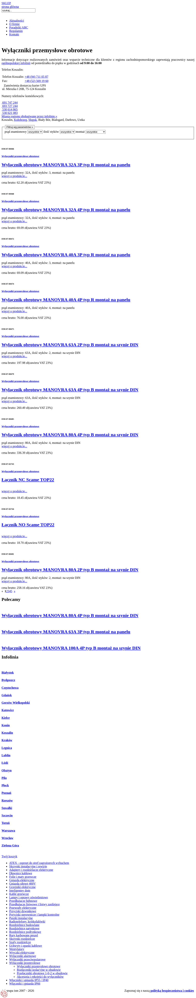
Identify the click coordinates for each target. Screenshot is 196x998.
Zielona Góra (10, 845)
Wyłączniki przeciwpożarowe (27, 959)
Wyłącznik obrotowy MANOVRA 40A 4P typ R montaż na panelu (66, 299)
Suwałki (7, 808)
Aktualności (16, 20)
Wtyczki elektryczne (21, 952)
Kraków (7, 740)
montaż (80, 131)
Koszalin (7, 732)
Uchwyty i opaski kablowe (25, 945)
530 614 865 (10, 109)
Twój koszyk (9, 856)
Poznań (6, 792)
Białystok (8, 672)
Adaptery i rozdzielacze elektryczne (31, 869)
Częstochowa (10, 687)
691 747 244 (10, 102)
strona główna (10, 6)
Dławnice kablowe (20, 873)
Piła (4, 778)
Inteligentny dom (19, 890)
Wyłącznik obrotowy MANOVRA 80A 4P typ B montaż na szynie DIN (70, 434)
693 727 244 (10, 106)
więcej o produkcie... (14, 176)
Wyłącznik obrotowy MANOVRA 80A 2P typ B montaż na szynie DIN (70, 569)
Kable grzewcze (19, 894)
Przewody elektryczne (22, 907)
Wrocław (7, 838)
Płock (5, 785)
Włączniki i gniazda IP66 (24, 983)
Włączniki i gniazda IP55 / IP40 (28, 980)
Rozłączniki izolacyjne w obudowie (39, 969)
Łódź (5, 762)
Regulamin (16, 31)
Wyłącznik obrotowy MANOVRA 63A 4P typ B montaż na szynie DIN (70, 389)
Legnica (7, 747)
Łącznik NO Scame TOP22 (28, 524)
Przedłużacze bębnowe (23, 900)
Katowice (8, 710)
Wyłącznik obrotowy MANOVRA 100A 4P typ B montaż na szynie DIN (71, 647)
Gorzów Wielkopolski (16, 702)
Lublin (6, 755)
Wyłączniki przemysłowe (24, 962)
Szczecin (7, 815)
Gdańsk (7, 695)
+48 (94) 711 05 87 (36, 76)
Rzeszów (7, 800)
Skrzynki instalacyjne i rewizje (28, 866)
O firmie (14, 24)
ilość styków (51, 131)
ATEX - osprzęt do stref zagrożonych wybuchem (39, 863)
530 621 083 (10, 113)
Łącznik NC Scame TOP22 (28, 479)
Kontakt (14, 34)
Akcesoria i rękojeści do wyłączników (40, 976)
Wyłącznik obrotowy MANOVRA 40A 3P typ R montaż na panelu (66, 254)
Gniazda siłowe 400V (22, 883)
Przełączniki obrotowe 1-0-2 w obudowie (42, 973)
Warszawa (8, 830)
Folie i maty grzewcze (22, 876)
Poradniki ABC (18, 27)
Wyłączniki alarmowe (22, 956)
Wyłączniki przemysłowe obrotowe (20, 156)
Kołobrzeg (20, 119)
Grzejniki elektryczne (22, 887)
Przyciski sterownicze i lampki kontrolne (34, 914)
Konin (6, 725)
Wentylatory (16, 949)
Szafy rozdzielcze (20, 942)
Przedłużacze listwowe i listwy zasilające (34, 904)
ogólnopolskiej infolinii (16, 63)
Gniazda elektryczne (21, 880)
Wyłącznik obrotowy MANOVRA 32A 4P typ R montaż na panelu (66, 209)
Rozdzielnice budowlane (24, 925)
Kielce (6, 717)
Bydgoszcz (8, 680)
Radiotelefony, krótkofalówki (27, 921)
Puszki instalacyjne (21, 918)
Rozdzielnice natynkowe (24, 928)
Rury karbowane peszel (23, 935)
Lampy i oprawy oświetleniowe (28, 897)
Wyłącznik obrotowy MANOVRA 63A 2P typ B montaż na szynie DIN (70, 344)
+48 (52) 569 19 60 (36, 81)
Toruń (6, 823)
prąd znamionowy (16, 131)
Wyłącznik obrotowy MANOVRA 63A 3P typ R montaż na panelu (66, 631)
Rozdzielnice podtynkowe (25, 931)
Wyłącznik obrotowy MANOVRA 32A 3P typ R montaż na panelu (66, 164)
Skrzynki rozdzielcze (22, 938)
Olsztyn (6, 770)
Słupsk (32, 119)
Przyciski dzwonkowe (22, 911)
